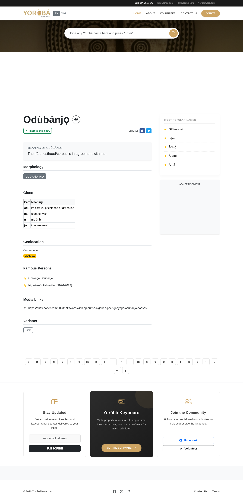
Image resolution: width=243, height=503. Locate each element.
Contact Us (189, 13)
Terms (216, 491)
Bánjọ (28, 330)
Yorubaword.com (206, 3)
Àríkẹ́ (170, 147)
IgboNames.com (165, 3)
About (150, 13)
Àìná (169, 164)
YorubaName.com (144, 3)
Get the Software (121, 448)
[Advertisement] (121, 87)
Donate (210, 13)
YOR (64, 13)
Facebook (188, 440)
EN (56, 13)
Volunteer (168, 13)
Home (137, 13)
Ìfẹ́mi (170, 138)
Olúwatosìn (174, 129)
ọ (164, 361)
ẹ (62, 361)
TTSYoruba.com (186, 3)
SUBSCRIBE (54, 448)
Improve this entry (37, 130)
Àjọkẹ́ (170, 156)
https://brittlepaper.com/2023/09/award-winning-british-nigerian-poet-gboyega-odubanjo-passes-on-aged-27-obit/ (98, 308)
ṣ (197, 361)
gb (88, 361)
